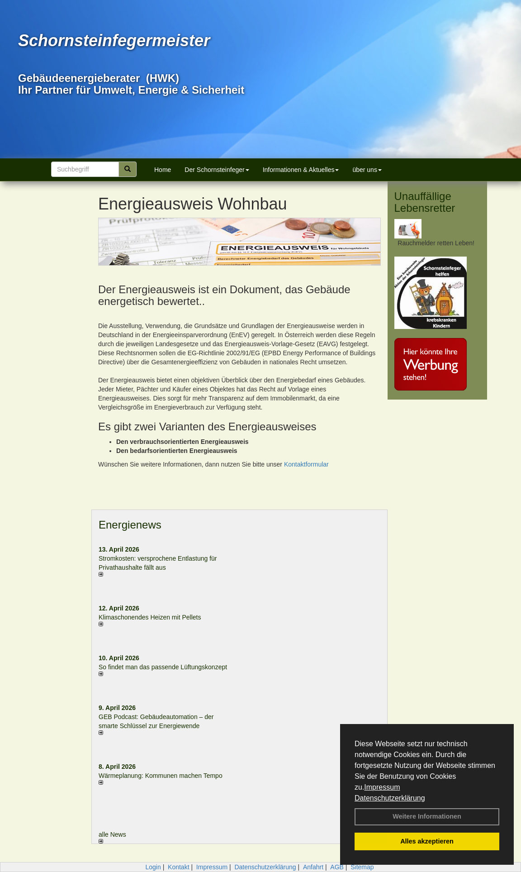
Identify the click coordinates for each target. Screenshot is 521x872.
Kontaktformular (306, 464)
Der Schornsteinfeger (217, 169)
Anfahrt (313, 867)
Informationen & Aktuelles (301, 169)
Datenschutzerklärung (390, 798)
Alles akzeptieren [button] (427, 841)
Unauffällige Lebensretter (424, 202)
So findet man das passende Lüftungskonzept (163, 667)
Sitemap (362, 867)
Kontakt (178, 867)
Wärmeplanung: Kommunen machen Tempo (161, 775)
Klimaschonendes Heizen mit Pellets (150, 617)
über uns (366, 169)
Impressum (382, 787)
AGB (337, 867)
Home (162, 169)
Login (153, 867)
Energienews (130, 525)
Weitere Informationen (427, 816)
